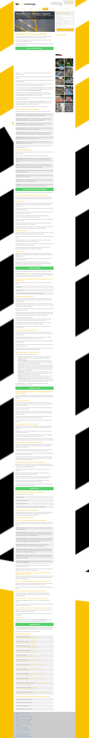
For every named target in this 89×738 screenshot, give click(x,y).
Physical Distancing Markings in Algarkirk (23, 736)
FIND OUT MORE (34, 268)
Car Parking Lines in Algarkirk (22, 728)
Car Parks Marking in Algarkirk (22, 726)
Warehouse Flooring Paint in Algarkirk (23, 732)
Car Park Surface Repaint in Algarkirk (23, 730)
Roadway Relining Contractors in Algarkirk (24, 724)
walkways (29, 273)
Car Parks (17, 725)
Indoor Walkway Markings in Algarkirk (23, 734)
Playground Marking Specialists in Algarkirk (24, 716)
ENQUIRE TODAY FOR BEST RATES (34, 189)
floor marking (21, 72)
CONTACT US (34, 488)
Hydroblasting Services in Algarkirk (22, 735)
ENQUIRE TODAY (34, 388)
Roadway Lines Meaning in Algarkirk (23, 721)
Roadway (17, 718)
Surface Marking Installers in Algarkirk (22, 713)
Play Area (17, 714)
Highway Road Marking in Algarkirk (23, 723)
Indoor (16, 731)
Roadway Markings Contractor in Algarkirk (24, 719)
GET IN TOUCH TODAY (34, 48)
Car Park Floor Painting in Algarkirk (23, 729)
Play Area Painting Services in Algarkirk (23, 715)
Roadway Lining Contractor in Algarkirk (23, 720)
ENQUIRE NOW (34, 624)
